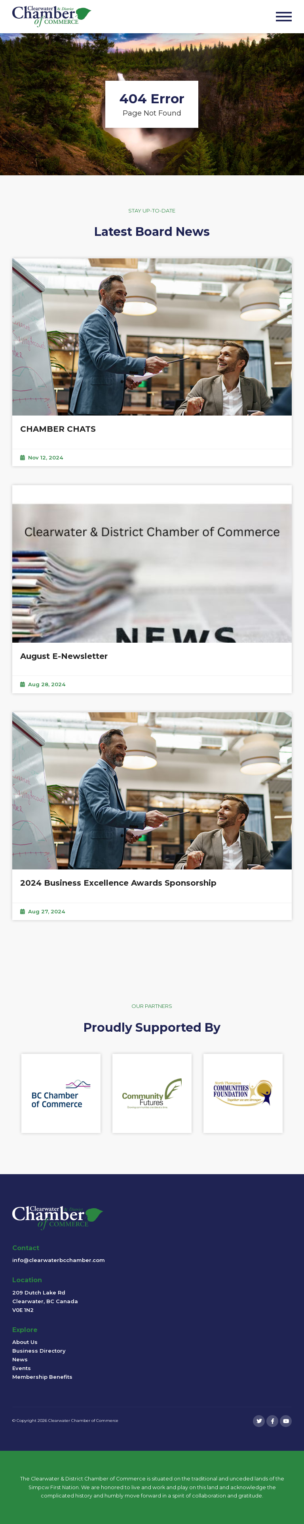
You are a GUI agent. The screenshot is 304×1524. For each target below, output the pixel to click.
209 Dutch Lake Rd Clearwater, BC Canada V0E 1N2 (45, 1301)
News (20, 1359)
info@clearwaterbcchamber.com (58, 1260)
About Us (25, 1342)
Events (21, 1368)
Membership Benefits (42, 1377)
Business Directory (39, 1350)
